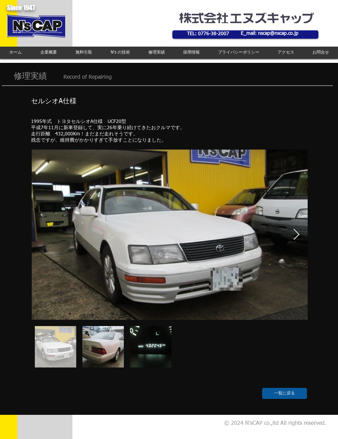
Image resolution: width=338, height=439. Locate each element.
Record (71, 77)
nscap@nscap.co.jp (278, 33)
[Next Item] (296, 235)
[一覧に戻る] (284, 393)
